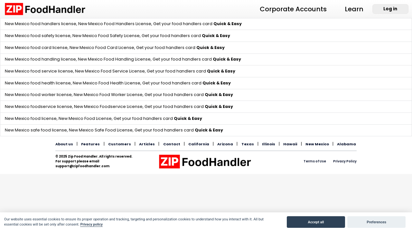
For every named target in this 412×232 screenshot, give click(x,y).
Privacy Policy (345, 161)
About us (64, 144)
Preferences (376, 222)
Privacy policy (91, 224)
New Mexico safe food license (36, 130)
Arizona (225, 144)
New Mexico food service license (39, 71)
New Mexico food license (31, 118)
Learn (354, 9)
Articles (147, 144)
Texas (247, 144)
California (198, 144)
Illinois (268, 144)
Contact (171, 144)
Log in (390, 9)
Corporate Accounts (293, 9)
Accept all (316, 222)
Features (90, 144)
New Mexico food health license (38, 83)
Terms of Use (315, 161)
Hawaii (290, 144)
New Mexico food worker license (38, 94)
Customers (119, 144)
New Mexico (317, 144)
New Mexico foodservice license (38, 106)
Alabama (346, 144)
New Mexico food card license (36, 47)
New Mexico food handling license (40, 59)
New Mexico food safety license (37, 35)
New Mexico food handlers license (40, 23)
